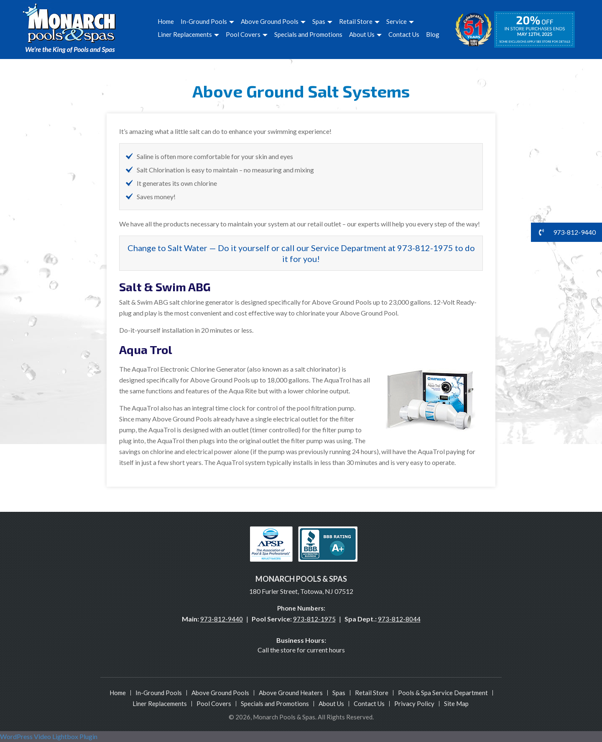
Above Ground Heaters (291, 692)
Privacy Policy (414, 703)
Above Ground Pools (273, 21)
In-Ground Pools (207, 21)
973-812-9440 (221, 619)
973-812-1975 (314, 619)
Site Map (456, 703)
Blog (432, 34)
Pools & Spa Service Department (443, 692)
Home (166, 21)
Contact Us (403, 34)
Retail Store (359, 21)
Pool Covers (247, 34)
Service (400, 21)
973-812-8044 (399, 619)
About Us (365, 34)
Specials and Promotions (308, 34)
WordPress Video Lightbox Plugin (48, 736)
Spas (322, 21)
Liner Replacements (188, 34)
